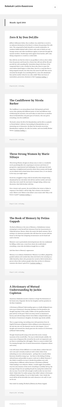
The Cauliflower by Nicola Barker (26, 101)
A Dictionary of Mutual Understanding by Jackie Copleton (25, 290)
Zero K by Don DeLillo (24, 37)
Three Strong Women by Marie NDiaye (29, 155)
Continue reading (42, 77)
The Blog (22, 86)
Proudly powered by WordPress (18, 404)
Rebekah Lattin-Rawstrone (19, 6)
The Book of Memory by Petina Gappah (29, 219)
